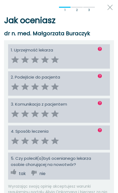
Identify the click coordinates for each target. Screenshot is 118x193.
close (110, 7)
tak (22, 173)
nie (42, 173)
